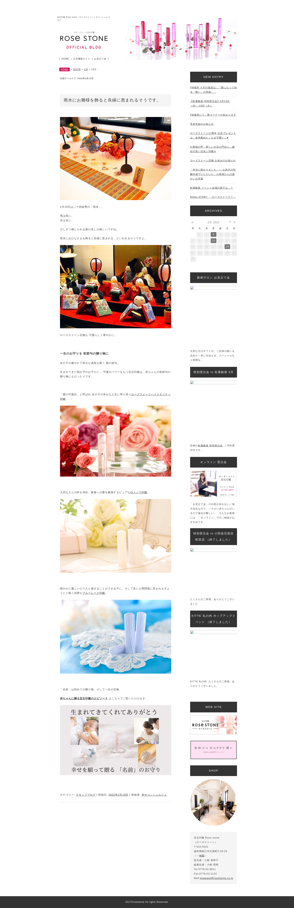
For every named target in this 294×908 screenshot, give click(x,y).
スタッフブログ (86, 794)
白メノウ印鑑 (138, 492)
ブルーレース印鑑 (93, 592)
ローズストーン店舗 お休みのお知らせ (213, 160)
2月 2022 (214, 222)
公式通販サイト (81, 58)
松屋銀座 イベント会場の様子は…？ (211, 187)
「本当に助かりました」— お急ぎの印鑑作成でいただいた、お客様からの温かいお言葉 (213, 174)
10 (213, 240)
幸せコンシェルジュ (154, 794)
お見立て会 (100, 58)
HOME (65, 58)
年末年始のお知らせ (202, 124)
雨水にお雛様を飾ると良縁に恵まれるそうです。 (112, 100)
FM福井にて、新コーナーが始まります (213, 114)
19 (227, 246)
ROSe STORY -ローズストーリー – (213, 197)
